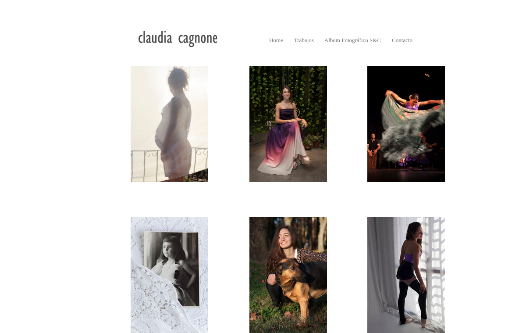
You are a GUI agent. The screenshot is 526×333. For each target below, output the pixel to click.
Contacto (402, 40)
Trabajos (304, 40)
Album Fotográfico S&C (352, 40)
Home (276, 40)
